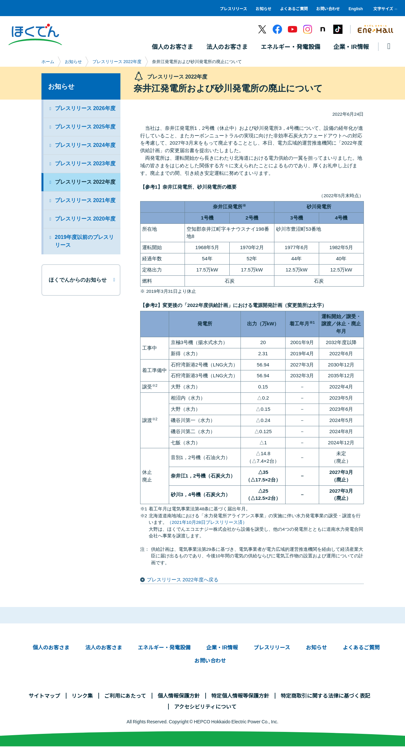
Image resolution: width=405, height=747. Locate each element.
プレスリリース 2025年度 (85, 127)
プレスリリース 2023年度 (85, 164)
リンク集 (82, 696)
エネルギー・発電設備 (164, 647)
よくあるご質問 (294, 8)
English (355, 8)
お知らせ (263, 8)
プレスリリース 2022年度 (116, 61)
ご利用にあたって (125, 696)
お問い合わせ (328, 8)
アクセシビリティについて (205, 707)
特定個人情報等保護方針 (240, 696)
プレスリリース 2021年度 (85, 200)
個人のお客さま (51, 647)
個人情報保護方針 (179, 696)
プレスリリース (233, 8)
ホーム (47, 61)
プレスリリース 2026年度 (85, 108)
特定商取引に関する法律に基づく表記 (325, 696)
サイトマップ (44, 696)
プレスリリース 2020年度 (85, 219)
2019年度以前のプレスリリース (84, 241)
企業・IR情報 (222, 647)
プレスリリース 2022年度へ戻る (182, 580)
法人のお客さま (103, 647)
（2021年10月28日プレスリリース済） (207, 522)
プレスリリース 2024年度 (85, 145)
